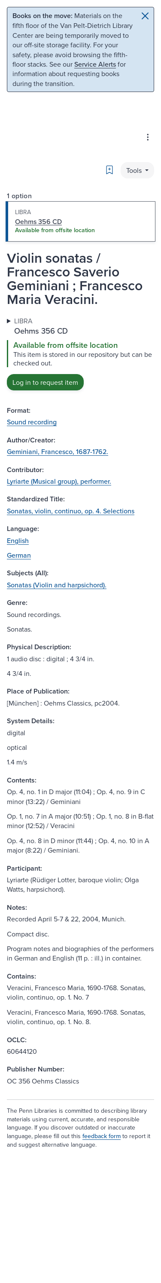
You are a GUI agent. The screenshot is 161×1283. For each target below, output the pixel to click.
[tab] (80, 221)
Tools (134, 170)
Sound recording (32, 422)
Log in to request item (45, 382)
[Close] (145, 16)
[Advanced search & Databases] (147, 137)
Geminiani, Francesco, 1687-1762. (57, 451)
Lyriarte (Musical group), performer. (59, 481)
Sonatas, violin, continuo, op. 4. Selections (70, 511)
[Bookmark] (109, 170)
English (18, 540)
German (19, 555)
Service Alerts (95, 64)
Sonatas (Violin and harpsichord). (56, 584)
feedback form (101, 1136)
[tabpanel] (80, 353)
